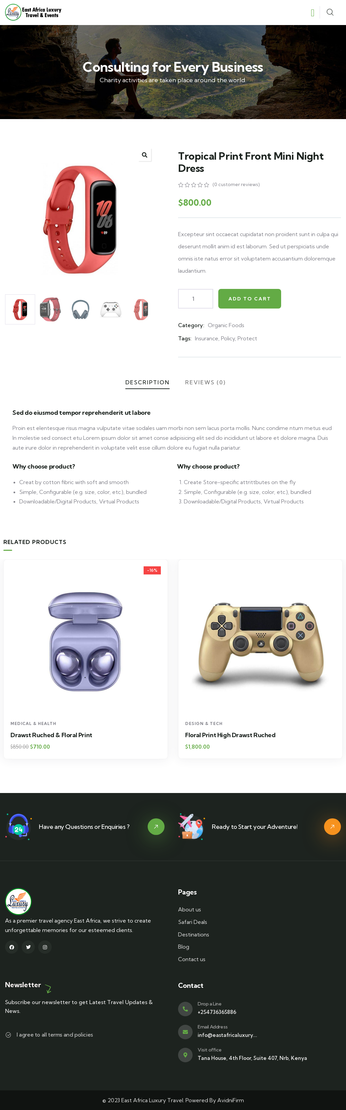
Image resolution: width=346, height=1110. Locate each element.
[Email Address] (185, 1032)
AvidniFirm (230, 1100)
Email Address (213, 1027)
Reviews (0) (205, 382)
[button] (144, 154)
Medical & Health (33, 723)
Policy (228, 338)
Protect (247, 338)
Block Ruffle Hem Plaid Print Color (58, 735)
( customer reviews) (236, 184)
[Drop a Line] (185, 1009)
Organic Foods (226, 325)
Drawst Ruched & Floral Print (226, 735)
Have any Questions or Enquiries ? (84, 827)
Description (147, 382)
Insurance (206, 338)
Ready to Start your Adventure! (255, 827)
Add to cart (249, 299)
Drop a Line (210, 1004)
